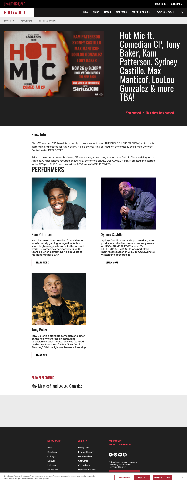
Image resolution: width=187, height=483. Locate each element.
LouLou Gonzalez (70, 368)
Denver (51, 461)
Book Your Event (87, 470)
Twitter (120, 455)
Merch (107, 12)
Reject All (142, 477)
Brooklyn (52, 452)
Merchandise (85, 457)
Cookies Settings (123, 477)
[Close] (183, 477)
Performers (26, 20)
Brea (49, 448)
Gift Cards (121, 12)
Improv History (86, 452)
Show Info (9, 20)
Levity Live (83, 448)
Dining (96, 12)
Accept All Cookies (162, 477)
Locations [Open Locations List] (161, 3)
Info (85, 12)
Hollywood (14, 12)
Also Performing (47, 20)
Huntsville (52, 470)
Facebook (111, 455)
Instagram (115, 455)
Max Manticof (41, 368)
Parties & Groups (141, 12)
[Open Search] (182, 12)
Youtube (125, 455)
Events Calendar (165, 12)
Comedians (176, 3)
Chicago (51, 457)
